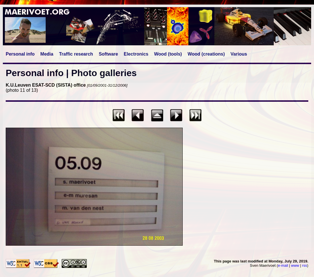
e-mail (283, 265)
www (295, 265)
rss (304, 265)
